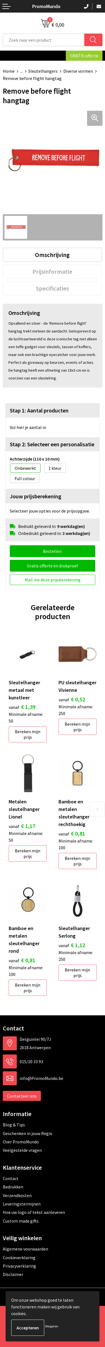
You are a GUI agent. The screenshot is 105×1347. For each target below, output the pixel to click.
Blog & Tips (14, 1124)
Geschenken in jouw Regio (27, 1133)
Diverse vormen (78, 71)
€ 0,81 (72, 833)
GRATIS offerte (84, 55)
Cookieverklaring (19, 1257)
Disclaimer (13, 1274)
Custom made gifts (21, 1221)
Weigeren (51, 1326)
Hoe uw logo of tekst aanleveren (34, 1212)
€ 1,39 (22, 706)
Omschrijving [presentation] (52, 255)
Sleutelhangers (43, 71)
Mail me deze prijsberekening (53, 579)
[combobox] (44, 40)
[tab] (52, 255)
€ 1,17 (22, 825)
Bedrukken (13, 1187)
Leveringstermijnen (22, 1204)
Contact (10, 1178)
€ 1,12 (72, 945)
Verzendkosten (17, 1195)
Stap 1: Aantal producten (39, 410)
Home (9, 71)
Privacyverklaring (19, 1266)
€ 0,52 (72, 699)
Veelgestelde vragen (22, 1150)
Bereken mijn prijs (27, 734)
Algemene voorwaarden (25, 1249)
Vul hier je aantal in (28, 427)
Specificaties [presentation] (52, 288)
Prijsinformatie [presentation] (52, 271)
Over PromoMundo (21, 1142)
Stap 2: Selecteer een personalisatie (52, 444)
